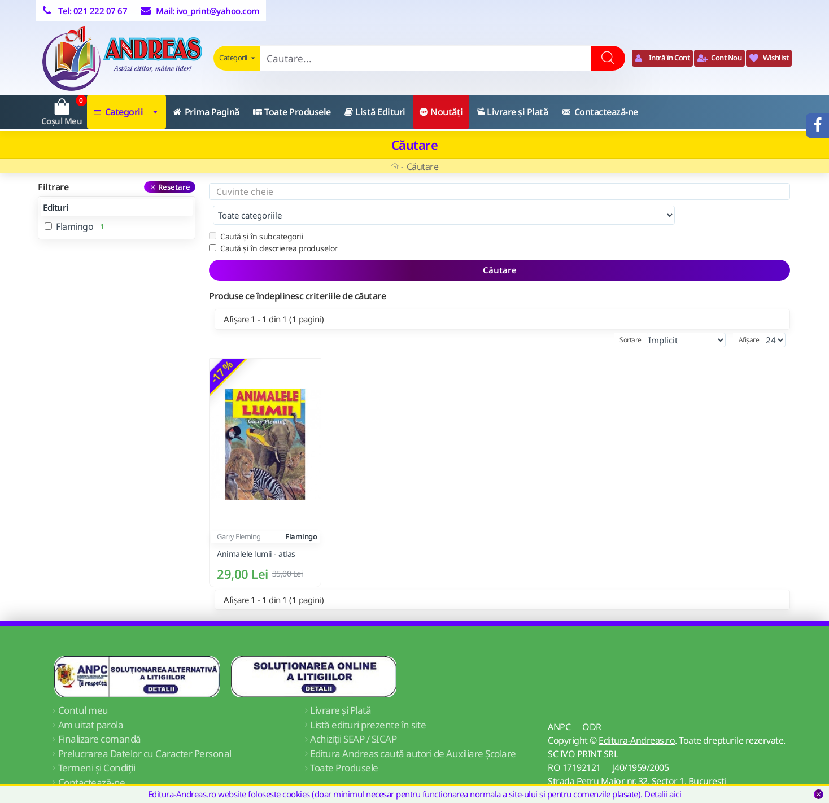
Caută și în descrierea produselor (273, 225)
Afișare (749, 317)
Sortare (630, 317)
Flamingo (301, 514)
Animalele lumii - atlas (256, 531)
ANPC (559, 704)
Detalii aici (662, 794)
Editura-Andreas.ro (637, 718)
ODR (591, 704)
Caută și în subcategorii (256, 213)
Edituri (55, 207)
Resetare (174, 187)
